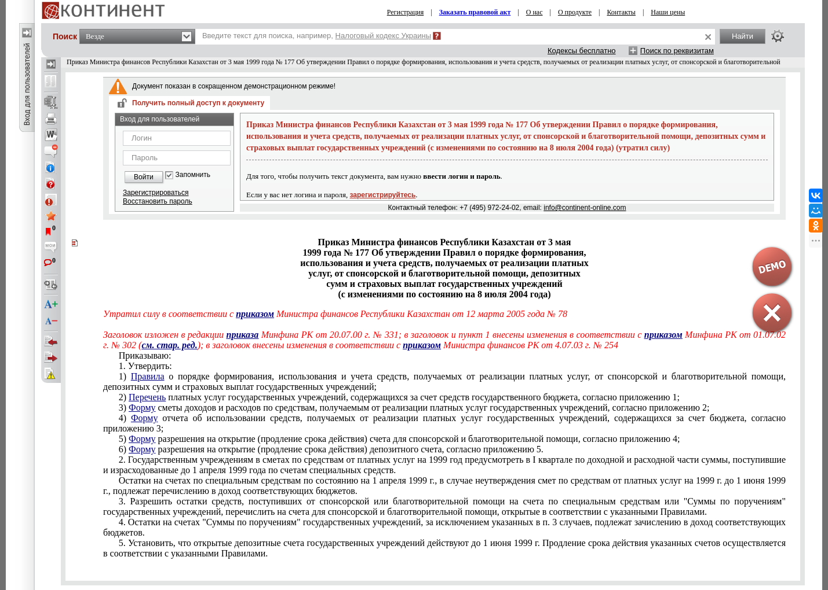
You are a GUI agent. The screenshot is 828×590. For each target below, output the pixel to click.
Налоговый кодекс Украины (383, 35)
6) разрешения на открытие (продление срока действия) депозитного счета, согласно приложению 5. (331, 449)
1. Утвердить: (145, 366)
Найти (742, 36)
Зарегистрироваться (155, 193)
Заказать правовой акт (475, 12)
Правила (148, 376)
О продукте (575, 12)
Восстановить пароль (157, 201)
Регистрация (405, 12)
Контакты (621, 12)
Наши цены (668, 12)
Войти (144, 177)
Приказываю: (145, 355)
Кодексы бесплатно (582, 50)
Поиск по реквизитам (677, 50)
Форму (142, 407)
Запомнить (193, 175)
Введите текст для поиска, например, (316, 35)
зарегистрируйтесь (383, 195)
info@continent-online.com (585, 208)
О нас (534, 12)
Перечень (147, 397)
